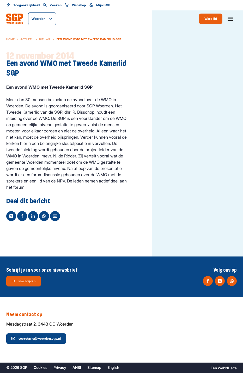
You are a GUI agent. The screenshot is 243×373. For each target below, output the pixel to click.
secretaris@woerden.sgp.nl (36, 338)
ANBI (76, 367)
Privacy (59, 367)
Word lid (210, 19)
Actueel (26, 39)
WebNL (224, 368)
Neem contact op (26, 314)
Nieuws (44, 39)
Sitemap (94, 367)
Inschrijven (23, 281)
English (113, 367)
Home (10, 39)
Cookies (40, 367)
